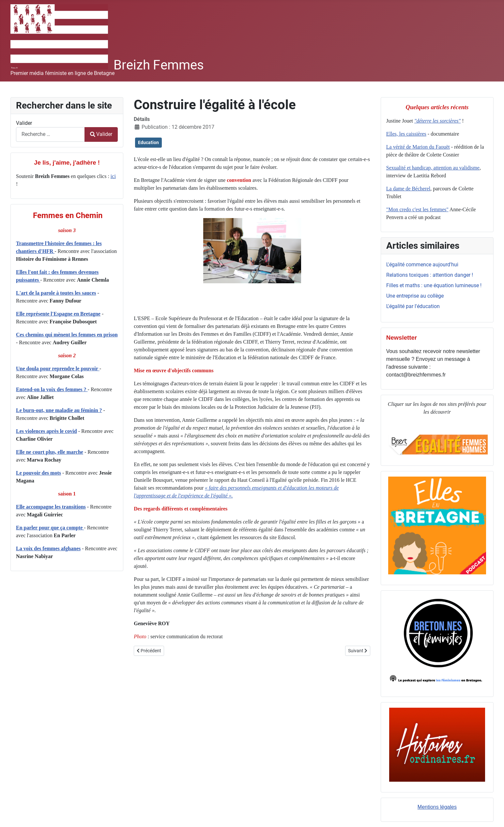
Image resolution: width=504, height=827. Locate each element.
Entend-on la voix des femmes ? (52, 389)
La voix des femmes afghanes (48, 548)
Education (148, 142)
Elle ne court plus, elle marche (49, 452)
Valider (24, 123)
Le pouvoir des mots (38, 473)
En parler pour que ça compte (50, 527)
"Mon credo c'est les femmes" (417, 209)
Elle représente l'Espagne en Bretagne (58, 314)
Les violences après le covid (46, 431)
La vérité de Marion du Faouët (418, 147)
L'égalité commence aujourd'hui (422, 264)
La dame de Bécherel (408, 188)
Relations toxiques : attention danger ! (429, 275)
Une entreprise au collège (415, 296)
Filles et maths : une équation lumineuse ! (433, 285)
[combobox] (50, 134)
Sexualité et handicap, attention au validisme (433, 167)
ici (113, 176)
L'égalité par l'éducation (413, 306)
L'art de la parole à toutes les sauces (56, 293)
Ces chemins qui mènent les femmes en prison (67, 334)
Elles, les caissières (406, 134)
